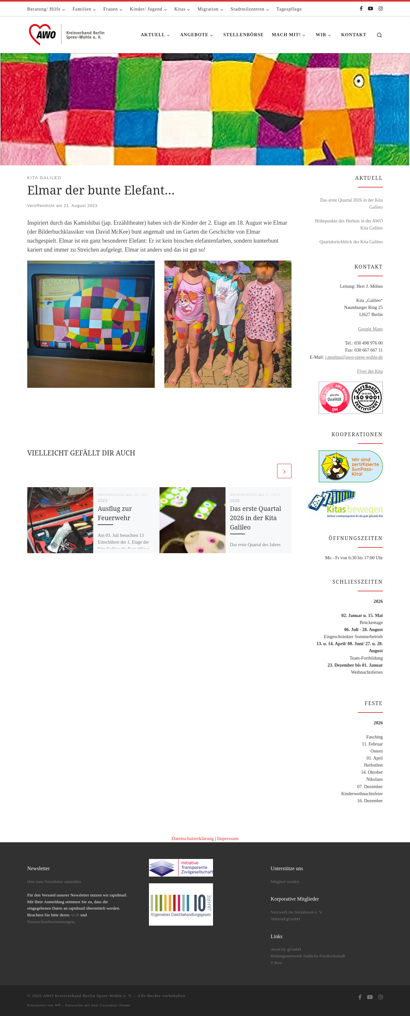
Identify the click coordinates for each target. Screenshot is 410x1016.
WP (58, 1005)
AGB (74, 914)
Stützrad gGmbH (285, 918)
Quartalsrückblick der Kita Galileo (351, 241)
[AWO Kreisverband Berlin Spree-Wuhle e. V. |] (67, 33)
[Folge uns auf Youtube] (370, 8)
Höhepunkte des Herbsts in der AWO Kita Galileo (349, 224)
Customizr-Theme (115, 1005)
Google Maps (370, 328)
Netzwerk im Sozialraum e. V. (297, 912)
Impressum (228, 838)
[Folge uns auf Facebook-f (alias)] (361, 8)
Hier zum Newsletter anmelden (54, 881)
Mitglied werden (285, 881)
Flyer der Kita (370, 371)
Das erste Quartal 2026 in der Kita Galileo (255, 517)
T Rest (276, 962)
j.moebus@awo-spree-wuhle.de (354, 357)
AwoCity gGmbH (286, 949)
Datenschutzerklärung (193, 838)
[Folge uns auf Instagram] (381, 8)
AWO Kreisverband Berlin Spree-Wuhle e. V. (88, 995)
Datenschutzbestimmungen (50, 921)
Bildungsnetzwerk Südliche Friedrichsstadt (308, 956)
